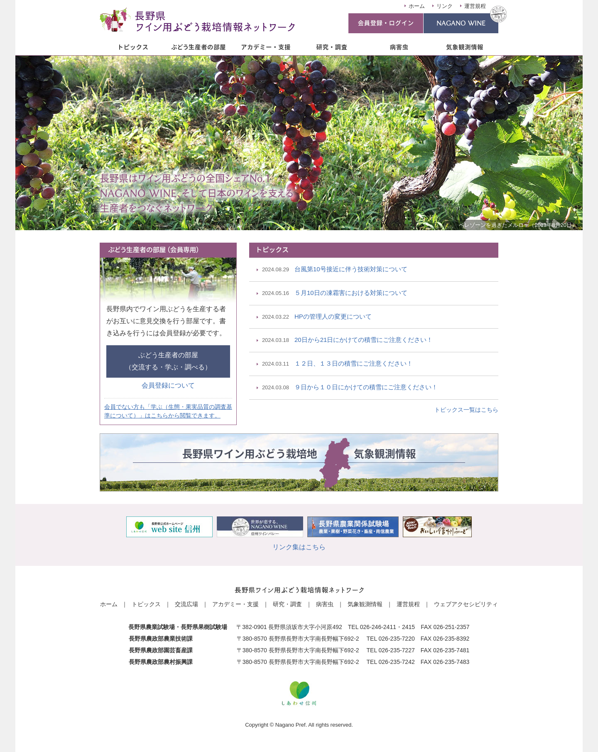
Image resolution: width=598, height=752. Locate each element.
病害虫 (324, 604)
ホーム (417, 6)
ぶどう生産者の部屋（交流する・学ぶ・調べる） (168, 361)
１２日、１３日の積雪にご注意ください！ (337, 364)
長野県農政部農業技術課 (161, 638)
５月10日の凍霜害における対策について (334, 294)
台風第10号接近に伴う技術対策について (334, 270)
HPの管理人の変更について (317, 317)
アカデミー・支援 (235, 604)
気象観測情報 (365, 604)
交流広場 (186, 604)
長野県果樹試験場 (204, 627)
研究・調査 (287, 604)
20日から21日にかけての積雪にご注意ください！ (347, 340)
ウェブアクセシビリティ (466, 604)
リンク (444, 6)
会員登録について (168, 385)
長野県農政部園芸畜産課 (161, 650)
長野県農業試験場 (151, 627)
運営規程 (475, 6)
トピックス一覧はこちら (466, 409)
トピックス (146, 604)
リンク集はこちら (299, 546)
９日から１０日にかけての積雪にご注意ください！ (350, 388)
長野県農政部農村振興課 (161, 662)
